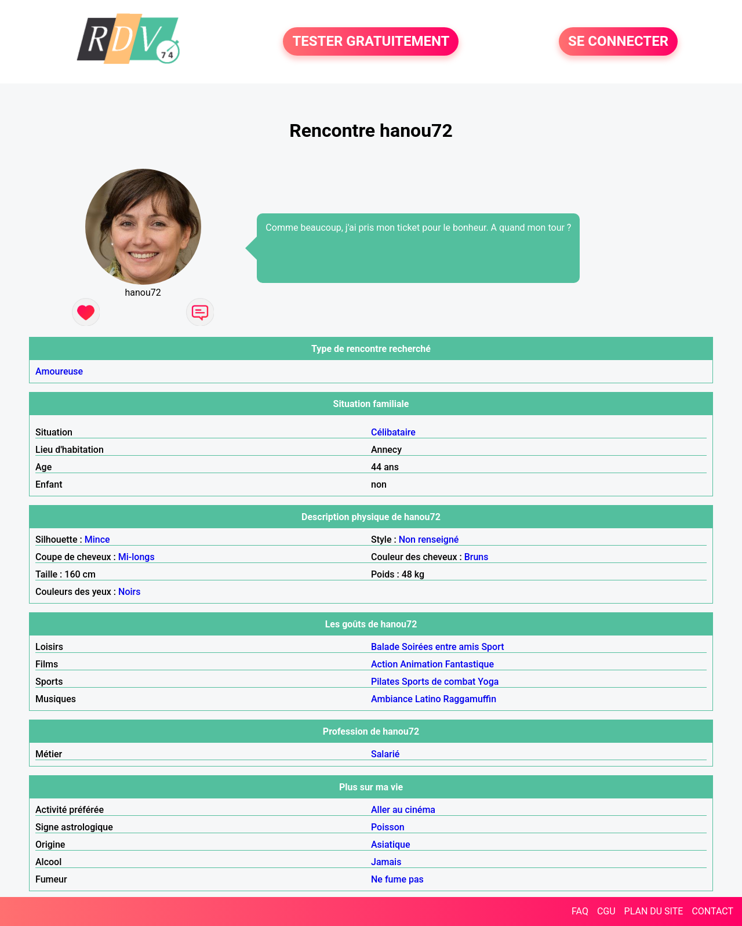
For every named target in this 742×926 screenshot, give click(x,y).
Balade (385, 646)
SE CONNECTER (618, 42)
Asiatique (390, 844)
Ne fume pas (397, 879)
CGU (606, 911)
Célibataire (393, 432)
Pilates (385, 681)
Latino (428, 699)
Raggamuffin (470, 699)
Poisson (388, 827)
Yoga (488, 681)
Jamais (386, 861)
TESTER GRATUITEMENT (370, 42)
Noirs (129, 591)
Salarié (385, 754)
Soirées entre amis (440, 646)
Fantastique (469, 664)
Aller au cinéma (403, 809)
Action (384, 664)
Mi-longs (136, 556)
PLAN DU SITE (653, 911)
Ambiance (392, 699)
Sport (492, 646)
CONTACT (712, 911)
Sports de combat (438, 681)
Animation (421, 664)
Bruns (476, 556)
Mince (97, 539)
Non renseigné (429, 539)
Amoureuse (59, 371)
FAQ (580, 911)
